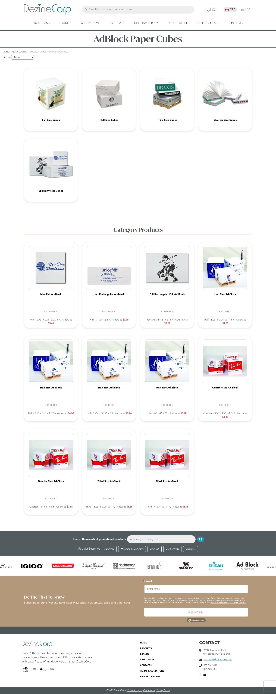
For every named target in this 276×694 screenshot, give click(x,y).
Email (148, 581)
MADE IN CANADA (132, 549)
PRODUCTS (146, 649)
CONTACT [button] (234, 23)
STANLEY (154, 549)
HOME (143, 643)
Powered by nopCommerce (141, 690)
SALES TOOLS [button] (206, 23)
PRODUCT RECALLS (150, 677)
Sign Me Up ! (196, 612)
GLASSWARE (172, 549)
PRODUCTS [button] (40, 23)
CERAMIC (109, 549)
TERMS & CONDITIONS (152, 671)
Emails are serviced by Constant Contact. (228, 602)
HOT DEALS (116, 23)
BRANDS (65, 23)
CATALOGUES (147, 660)
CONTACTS (146, 665)
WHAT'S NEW (90, 23)
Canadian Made (37, 52)
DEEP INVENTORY (146, 23)
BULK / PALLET (177, 23)
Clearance (191, 549)
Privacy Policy (163, 690)
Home (6, 52)
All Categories (19, 52)
